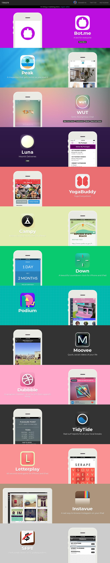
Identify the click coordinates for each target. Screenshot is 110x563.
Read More (82, 42)
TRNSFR (5, 2)
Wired (87, 121)
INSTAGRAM (104, 3)
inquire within (65, 7)
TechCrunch (80, 121)
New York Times (69, 121)
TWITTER (93, 3)
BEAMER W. (82, 3)
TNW (27, 161)
